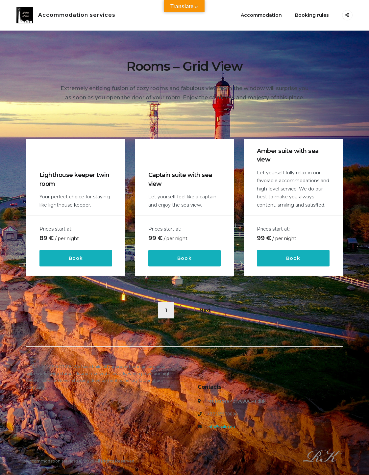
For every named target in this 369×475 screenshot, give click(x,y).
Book (76, 258)
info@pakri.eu (221, 426)
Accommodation (261, 15)
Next (205, 310)
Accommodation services (76, 15)
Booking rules (312, 15)
